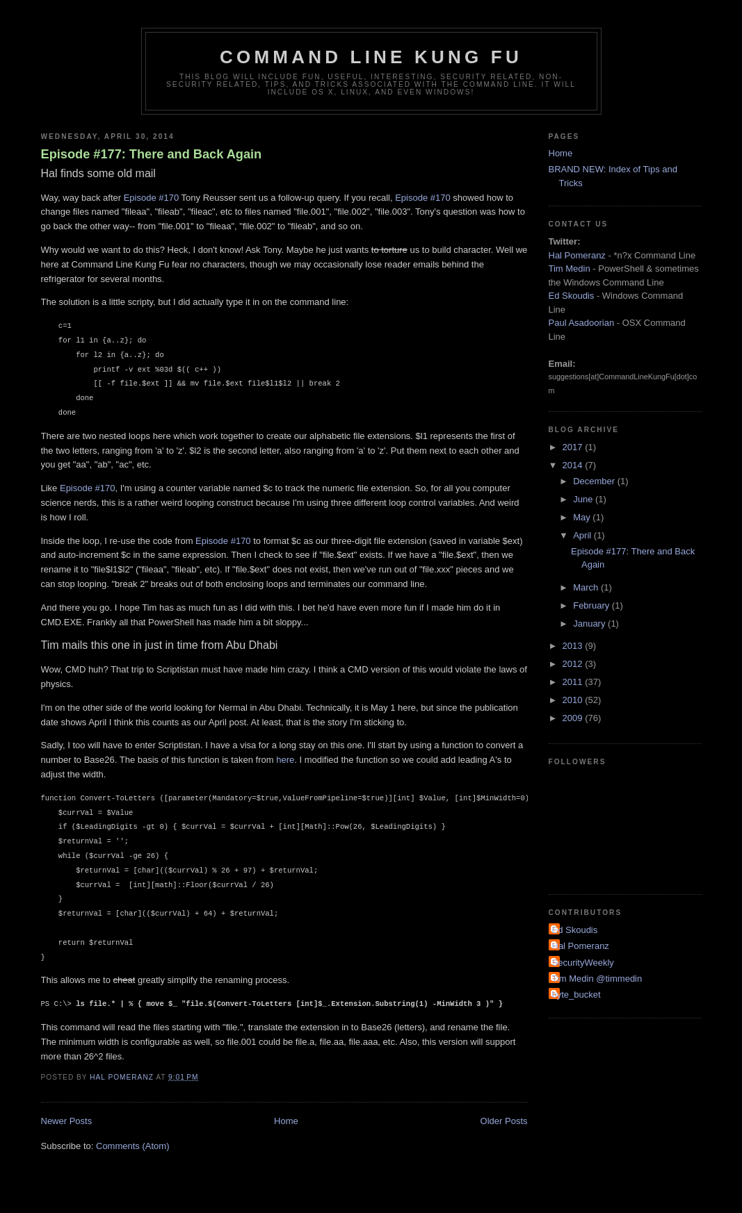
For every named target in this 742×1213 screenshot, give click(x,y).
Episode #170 (151, 197)
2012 (574, 664)
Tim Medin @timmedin (597, 978)
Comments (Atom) (132, 1146)
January (590, 623)
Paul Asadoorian (582, 322)
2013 (574, 646)
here (285, 759)
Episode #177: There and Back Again (151, 154)
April (583, 535)
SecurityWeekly (583, 962)
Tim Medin (569, 268)
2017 (574, 447)
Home (286, 1121)
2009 (574, 718)
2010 (574, 700)
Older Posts (504, 1121)
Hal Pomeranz (577, 255)
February (592, 605)
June (584, 499)
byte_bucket (576, 994)
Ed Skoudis (572, 295)
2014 (574, 465)
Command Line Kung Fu (371, 57)
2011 (574, 682)
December (595, 481)
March (587, 587)
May (582, 517)
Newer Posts (66, 1121)
